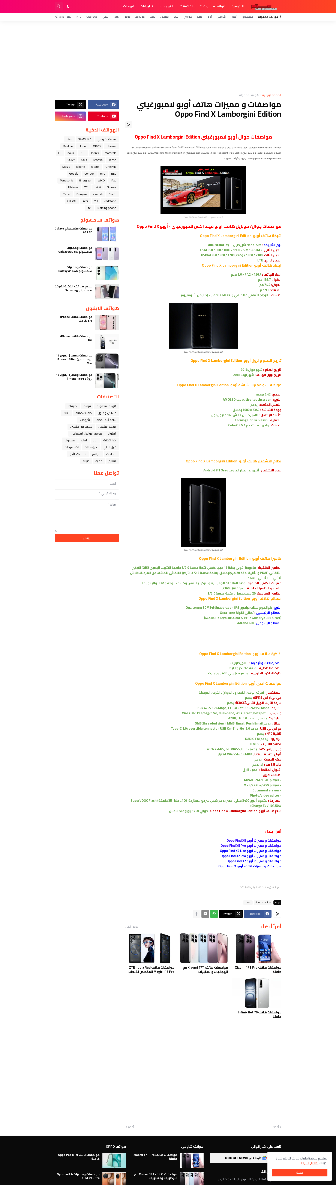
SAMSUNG (85, 139)
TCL (86, 187)
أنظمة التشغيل (107, 426)
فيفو (199, 16)
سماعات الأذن (77, 454)
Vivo (69, 139)
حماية (98, 461)
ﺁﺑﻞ (95, 440)
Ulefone (73, 187)
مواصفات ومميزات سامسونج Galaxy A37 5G (75, 250)
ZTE (116, 16)
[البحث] (59, 6)
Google (73, 173)
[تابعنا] (60, 17)
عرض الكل (131, 926)
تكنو (69, 16)
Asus (84, 160)
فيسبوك (70, 440)
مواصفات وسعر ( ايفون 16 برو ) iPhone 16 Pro (74, 376)
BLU (113, 173)
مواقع (96, 454)
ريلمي (105, 16)
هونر (176, 16)
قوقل (127, 16)
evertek (98, 194)
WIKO (101, 180)
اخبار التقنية (109, 440)
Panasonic (66, 180)
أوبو (209, 16)
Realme (68, 146)
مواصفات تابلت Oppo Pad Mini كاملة (79, 1157)
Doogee (81, 194)
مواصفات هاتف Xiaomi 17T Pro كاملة (258, 969)
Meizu (66, 166)
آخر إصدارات (91, 447)
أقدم (131, 1127)
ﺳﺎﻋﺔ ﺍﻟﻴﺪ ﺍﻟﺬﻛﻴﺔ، (106, 420)
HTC (78, 16)
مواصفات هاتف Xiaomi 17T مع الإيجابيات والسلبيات (205, 969)
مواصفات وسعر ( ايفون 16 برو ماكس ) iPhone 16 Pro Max (74, 359)
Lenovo (98, 160)
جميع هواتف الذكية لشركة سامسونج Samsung (74, 288)
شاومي (221, 16)
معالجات (111, 454)
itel (90, 208)
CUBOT (71, 201)
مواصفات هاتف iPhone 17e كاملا (76, 319)
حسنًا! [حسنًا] (299, 1172)
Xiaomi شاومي (107, 139)
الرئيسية (237, 6)
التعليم (112, 461)
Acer (85, 201)
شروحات (129, 6)
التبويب (168, 6)
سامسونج (247, 16)
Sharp (112, 194)
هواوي (188, 16)
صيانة (86, 461)
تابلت (66, 413)
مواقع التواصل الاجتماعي (86, 433)
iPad (113, 180)
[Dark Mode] (68, 6)
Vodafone (110, 201)
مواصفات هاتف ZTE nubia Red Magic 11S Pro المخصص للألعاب (151, 969)
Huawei (111, 146)
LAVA (98, 187)
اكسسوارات (72, 447)
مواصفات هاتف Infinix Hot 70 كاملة (259, 1014)
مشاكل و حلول (107, 413)
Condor (89, 173)
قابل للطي (110, 447)
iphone (80, 166)
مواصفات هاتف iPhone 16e (76, 338)
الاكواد (112, 433)
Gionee (111, 187)
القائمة (188, 6)
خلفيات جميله (83, 413)
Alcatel (95, 166)
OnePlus (91, 16)
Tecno (112, 160)
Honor (83, 146)
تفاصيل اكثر (311, 1163)
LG (60, 153)
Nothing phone (107, 208)
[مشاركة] (128, 124)
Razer (66, 194)
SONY (71, 160)
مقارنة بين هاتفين (81, 426)
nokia (71, 153)
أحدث (276, 1127)
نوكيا (152, 16)
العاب (84, 440)
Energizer (85, 180)
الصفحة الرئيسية (271, 95)
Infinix (95, 153)
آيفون (234, 16)
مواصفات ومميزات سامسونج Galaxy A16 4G (75, 269)
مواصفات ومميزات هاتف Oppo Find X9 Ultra (78, 1176)
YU (96, 201)
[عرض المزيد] (196, 914)
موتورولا (140, 16)
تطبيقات (147, 6)
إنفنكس (164, 16)
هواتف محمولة (214, 6)
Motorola (110, 153)
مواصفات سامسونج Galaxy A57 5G (74, 230)
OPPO (247, 902)
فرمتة (87, 406)
